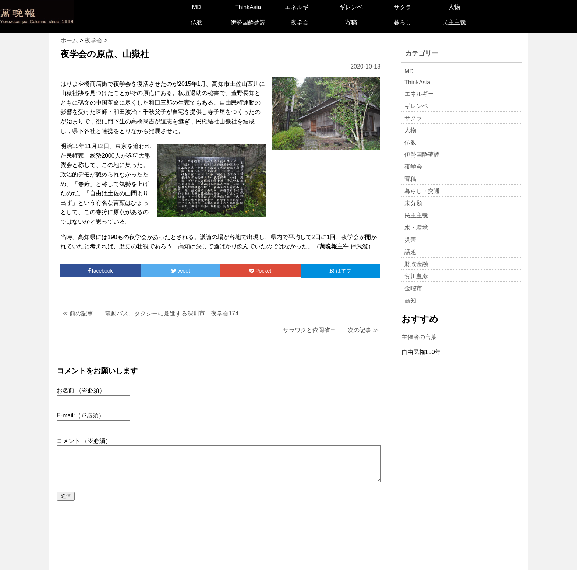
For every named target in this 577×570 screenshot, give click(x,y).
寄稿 (351, 22)
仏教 (196, 22)
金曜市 (413, 288)
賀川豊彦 (416, 276)
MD (196, 7)
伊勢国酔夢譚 (248, 22)
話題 (410, 252)
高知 (410, 300)
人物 (454, 7)
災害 (410, 240)
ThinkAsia (248, 7)
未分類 (413, 203)
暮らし (402, 22)
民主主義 (454, 22)
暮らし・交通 (422, 191)
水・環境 (416, 227)
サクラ (402, 7)
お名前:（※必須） (81, 390)
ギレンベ (351, 7)
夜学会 (299, 22)
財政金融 (416, 264)
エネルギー (299, 7)
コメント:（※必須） (84, 441)
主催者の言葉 (419, 337)
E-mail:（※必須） (81, 415)
